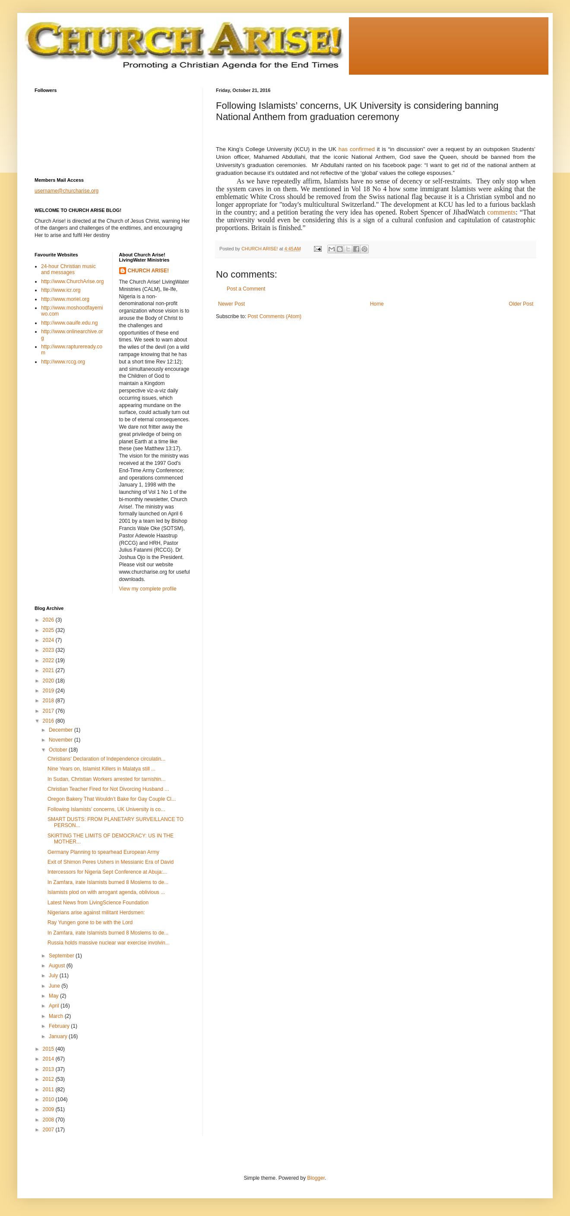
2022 (49, 660)
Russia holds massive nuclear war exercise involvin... (109, 943)
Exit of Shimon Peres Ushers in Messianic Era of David (111, 862)
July (54, 976)
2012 (49, 1079)
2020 (49, 681)
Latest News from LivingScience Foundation (98, 903)
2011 (49, 1090)
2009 (49, 1109)
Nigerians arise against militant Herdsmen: (96, 913)
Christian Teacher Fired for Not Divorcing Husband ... (108, 789)
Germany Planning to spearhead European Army (103, 852)
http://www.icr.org (60, 290)
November (61, 740)
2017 (49, 711)
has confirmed (357, 149)
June (55, 986)
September (62, 956)
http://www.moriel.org (65, 299)
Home (377, 304)
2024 (49, 640)
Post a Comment (246, 289)
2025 (49, 630)
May (54, 996)
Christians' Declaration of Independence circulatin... (106, 759)
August (57, 966)
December (61, 730)
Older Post (521, 304)
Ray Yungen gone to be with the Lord (90, 922)
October (59, 750)
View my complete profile (148, 589)
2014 (49, 1059)
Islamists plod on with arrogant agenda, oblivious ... (106, 892)
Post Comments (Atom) (274, 316)
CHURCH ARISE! (148, 271)
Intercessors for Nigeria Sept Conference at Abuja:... (107, 872)
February (60, 1026)
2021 (49, 670)
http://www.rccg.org (63, 362)
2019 (49, 691)
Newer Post (231, 304)
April (54, 1006)
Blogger (316, 1178)
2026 (49, 620)
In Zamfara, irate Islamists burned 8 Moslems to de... (108, 882)
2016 (49, 721)
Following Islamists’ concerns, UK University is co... (106, 809)
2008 (49, 1120)
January (59, 1036)
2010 (49, 1099)
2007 (49, 1130)
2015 (49, 1049)
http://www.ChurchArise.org (72, 281)
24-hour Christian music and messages (68, 269)
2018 (49, 701)
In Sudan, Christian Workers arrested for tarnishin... (106, 779)
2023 (49, 650)
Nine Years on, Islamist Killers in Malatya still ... (101, 769)
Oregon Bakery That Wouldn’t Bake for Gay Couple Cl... (112, 799)
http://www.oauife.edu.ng (69, 323)
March (57, 1016)
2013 (49, 1069)
